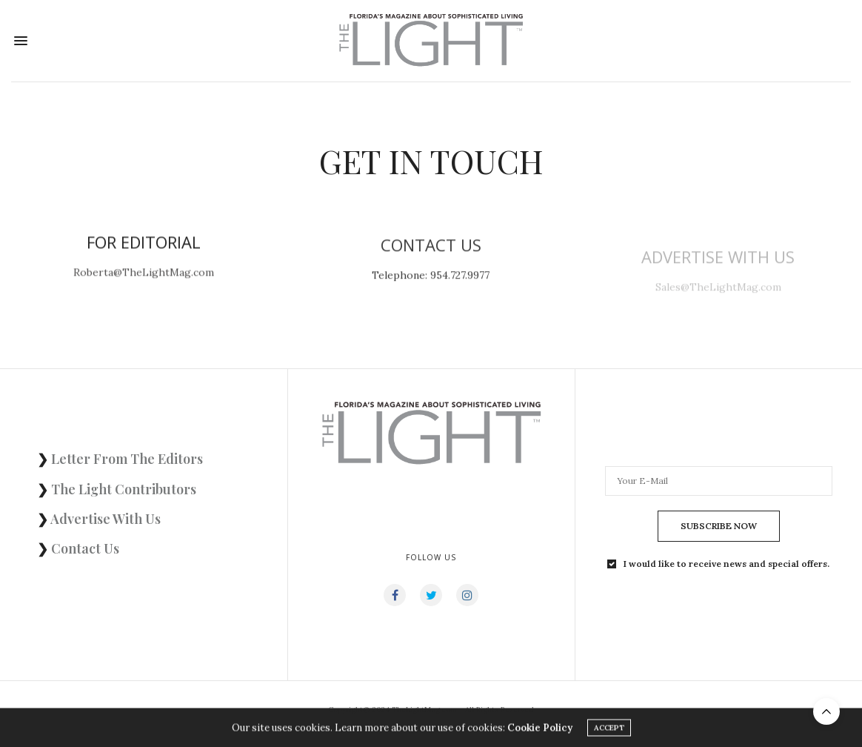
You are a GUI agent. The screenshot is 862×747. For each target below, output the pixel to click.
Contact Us (85, 548)
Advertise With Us (105, 519)
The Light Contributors (123, 489)
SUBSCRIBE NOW (719, 525)
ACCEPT (609, 730)
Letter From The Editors (127, 459)
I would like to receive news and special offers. (726, 564)
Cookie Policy (539, 730)
